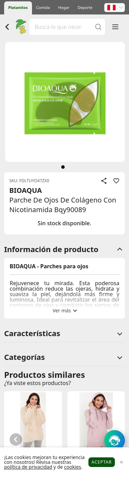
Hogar (63, 7)
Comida (43, 7)
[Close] (121, 462)
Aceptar (102, 462)
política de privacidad (28, 467)
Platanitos (18, 7)
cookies (72, 467)
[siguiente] (63, 167)
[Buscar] (98, 27)
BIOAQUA (25, 190)
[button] (114, 7)
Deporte (85, 7)
